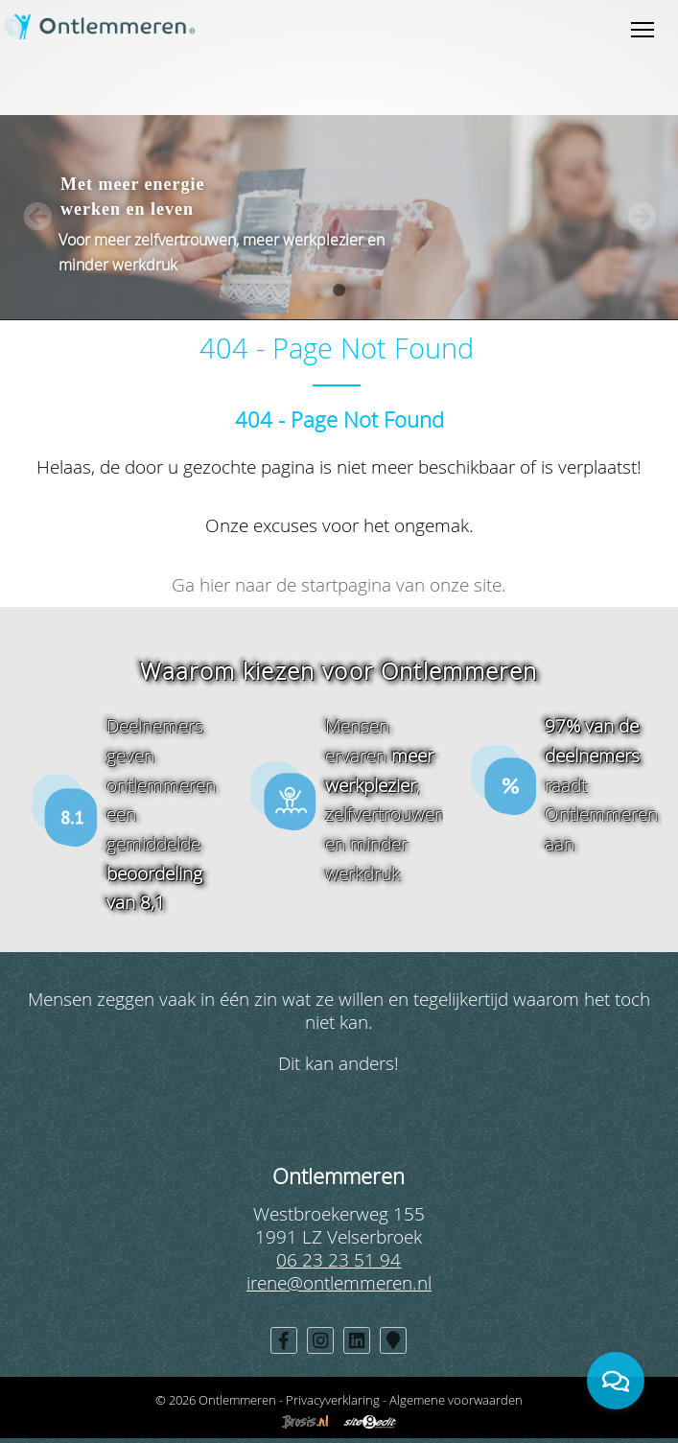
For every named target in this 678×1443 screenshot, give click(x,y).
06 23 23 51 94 (338, 1259)
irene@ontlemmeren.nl (339, 1282)
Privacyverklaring (333, 1399)
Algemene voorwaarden (456, 1399)
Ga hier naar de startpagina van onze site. (339, 584)
